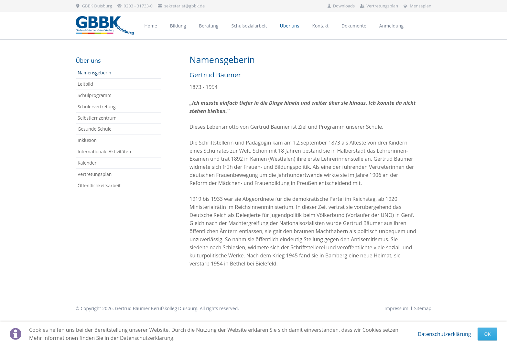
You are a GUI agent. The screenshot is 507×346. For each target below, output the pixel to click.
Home (150, 26)
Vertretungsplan (95, 174)
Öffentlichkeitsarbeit (99, 185)
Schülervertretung (97, 106)
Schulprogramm (95, 95)
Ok (487, 334)
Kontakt (320, 26)
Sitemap (422, 308)
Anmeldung (391, 26)
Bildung (178, 26)
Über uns (88, 60)
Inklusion (87, 140)
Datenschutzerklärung (444, 334)
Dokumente (353, 26)
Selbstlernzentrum (97, 118)
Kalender (87, 163)
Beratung (208, 26)
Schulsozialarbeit (249, 26)
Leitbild (85, 84)
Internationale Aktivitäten (104, 151)
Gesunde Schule (95, 129)
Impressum (396, 308)
